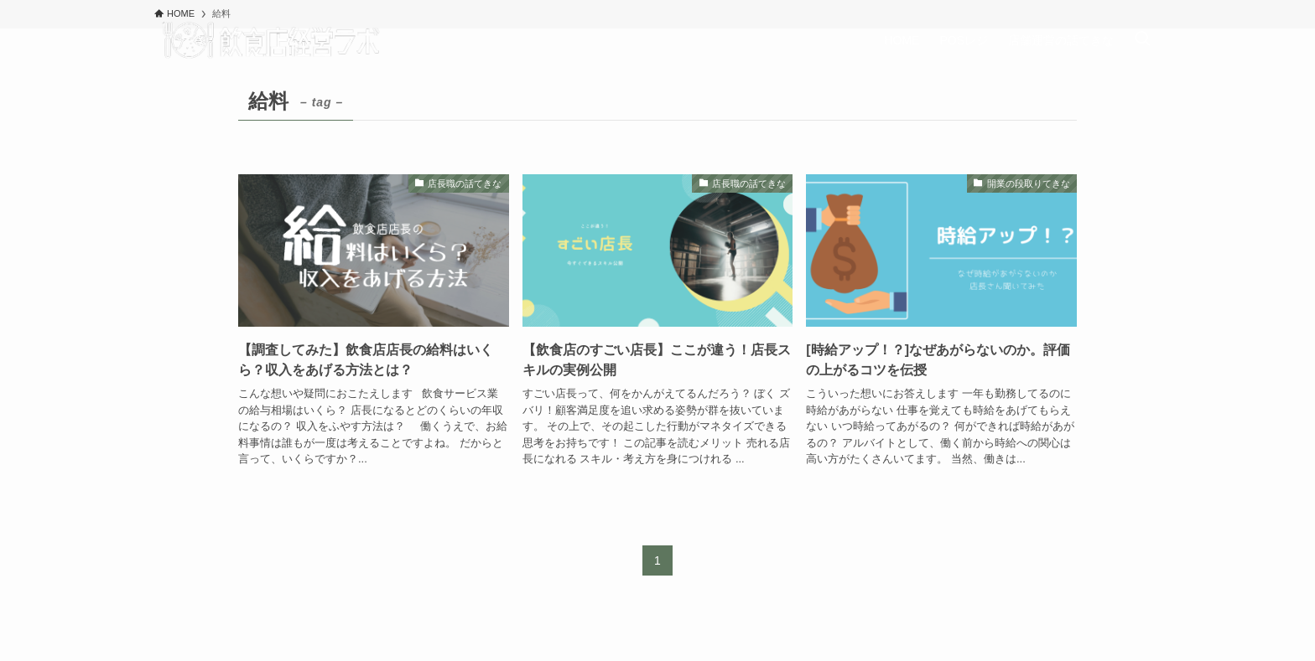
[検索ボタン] (1142, 40)
